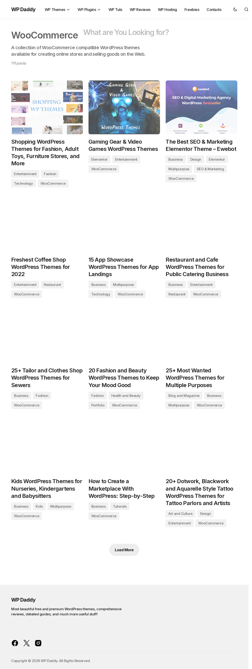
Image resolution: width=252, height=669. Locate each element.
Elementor (99, 159)
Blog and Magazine (183, 396)
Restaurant (52, 285)
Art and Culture (180, 515)
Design (195, 159)
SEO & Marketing (210, 169)
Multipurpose (178, 169)
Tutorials (120, 507)
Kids (39, 507)
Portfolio (98, 406)
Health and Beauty (126, 396)
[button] (235, 9)
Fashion (50, 174)
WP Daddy (23, 9)
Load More (124, 551)
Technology (23, 183)
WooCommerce (53, 183)
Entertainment (25, 174)
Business (175, 159)
